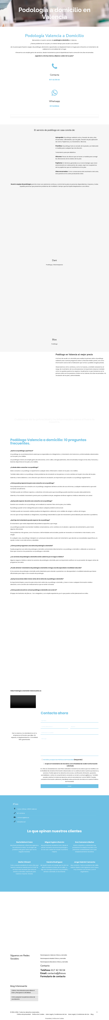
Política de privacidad (24, 1014)
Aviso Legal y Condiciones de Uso (56, 1014)
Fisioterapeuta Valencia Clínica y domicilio (53, 955)
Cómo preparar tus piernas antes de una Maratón (23, 998)
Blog (92, 1014)
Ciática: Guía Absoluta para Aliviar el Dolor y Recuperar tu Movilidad (23, 991)
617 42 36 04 (54, 79)
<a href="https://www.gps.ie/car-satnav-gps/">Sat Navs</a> (54, 917)
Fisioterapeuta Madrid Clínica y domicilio (53, 958)
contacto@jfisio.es (23, 817)
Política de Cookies (38, 1014)
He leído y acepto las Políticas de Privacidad (58, 760)
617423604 (54, 106)
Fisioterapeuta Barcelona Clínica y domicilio (54, 962)
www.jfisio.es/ (21, 822)
